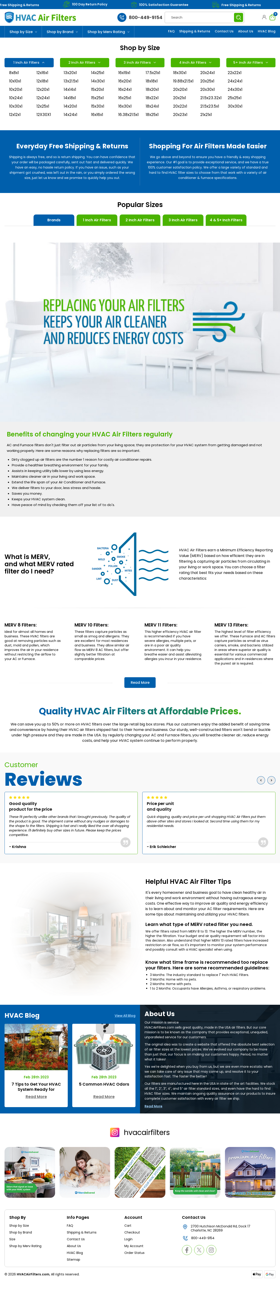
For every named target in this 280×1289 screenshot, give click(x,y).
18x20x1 (152, 94)
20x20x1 (180, 94)
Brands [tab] (53, 227)
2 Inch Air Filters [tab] (84, 63)
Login (128, 1246)
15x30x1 (98, 112)
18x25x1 (153, 121)
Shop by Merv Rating (108, 31)
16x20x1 (125, 85)
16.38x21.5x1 (126, 121)
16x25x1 (125, 103)
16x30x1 (125, 112)
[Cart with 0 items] (271, 17)
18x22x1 (152, 103)
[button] (263, 17)
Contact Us (224, 31)
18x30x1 (180, 76)
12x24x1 (43, 103)
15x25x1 (98, 103)
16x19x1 (124, 76)
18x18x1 (152, 85)
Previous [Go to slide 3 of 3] (262, 788)
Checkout (132, 1239)
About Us (245, 31)
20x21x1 (180, 103)
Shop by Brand (62, 31)
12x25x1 (43, 112)
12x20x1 (43, 94)
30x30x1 (235, 112)
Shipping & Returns (194, 31)
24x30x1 (235, 94)
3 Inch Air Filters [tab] (139, 63)
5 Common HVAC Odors (104, 1091)
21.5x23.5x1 (208, 112)
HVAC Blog (266, 31)
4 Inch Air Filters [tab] (195, 63)
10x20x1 (16, 94)
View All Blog (125, 1023)
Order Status (134, 1260)
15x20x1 (98, 94)
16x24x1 (125, 94)
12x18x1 (42, 85)
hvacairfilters (140, 1140)
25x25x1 (235, 103)
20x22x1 (180, 112)
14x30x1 (98, 85)
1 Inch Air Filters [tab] (28, 63)
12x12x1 (15, 121)
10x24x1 (16, 103)
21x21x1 (206, 121)
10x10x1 (15, 85)
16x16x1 (97, 121)
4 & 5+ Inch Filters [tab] (226, 227)
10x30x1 (16, 112)
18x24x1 (153, 112)
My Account (133, 1253)
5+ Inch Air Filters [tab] (250, 63)
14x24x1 (71, 121)
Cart (127, 1233)
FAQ (171, 31)
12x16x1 (42, 76)
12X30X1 (43, 121)
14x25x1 (98, 76)
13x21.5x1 (72, 85)
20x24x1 (208, 76)
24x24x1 (235, 85)
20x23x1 (180, 121)
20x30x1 (207, 94)
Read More (140, 690)
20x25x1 (208, 85)
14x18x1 (70, 103)
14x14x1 (70, 94)
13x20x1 (70, 76)
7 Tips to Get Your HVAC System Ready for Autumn (36, 1097)
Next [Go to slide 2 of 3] (272, 788)
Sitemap (73, 1267)
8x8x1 (14, 76)
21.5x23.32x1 (208, 103)
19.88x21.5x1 (181, 85)
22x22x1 (235, 76)
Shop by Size (23, 31)
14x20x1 (71, 112)
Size (12, 1246)
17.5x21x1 (154, 76)
